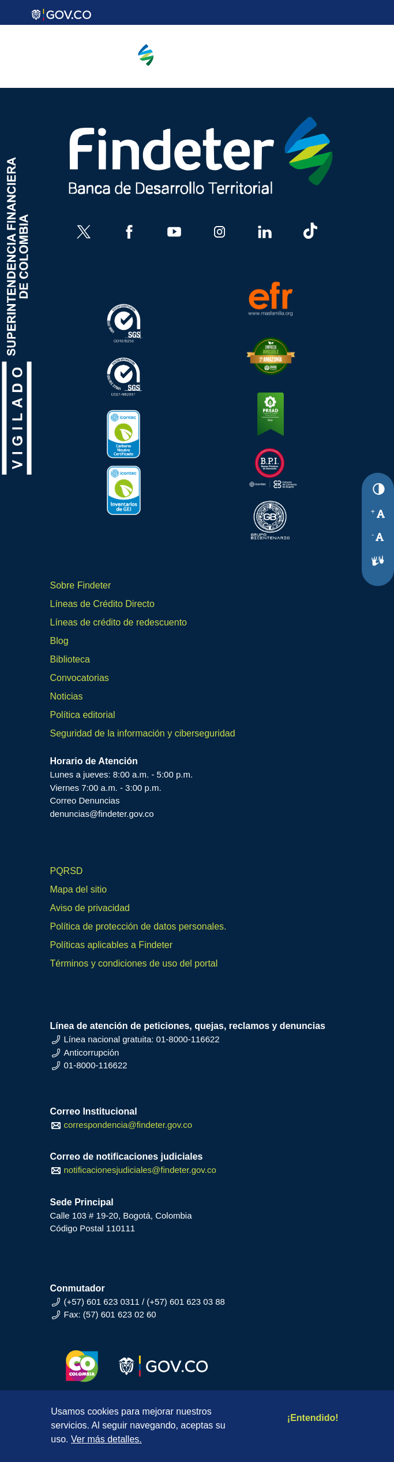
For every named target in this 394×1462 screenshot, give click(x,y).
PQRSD (66, 871)
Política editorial (82, 715)
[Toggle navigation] (323, 65)
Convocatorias (79, 678)
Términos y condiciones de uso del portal (134, 963)
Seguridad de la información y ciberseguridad (142, 733)
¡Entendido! (313, 1418)
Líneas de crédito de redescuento (118, 622)
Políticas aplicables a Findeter (111, 945)
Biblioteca (70, 659)
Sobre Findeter (80, 585)
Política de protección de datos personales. (138, 926)
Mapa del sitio (78, 889)
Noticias (66, 696)
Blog (59, 641)
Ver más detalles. (106, 1439)
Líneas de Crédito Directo (102, 604)
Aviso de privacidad (90, 908)
